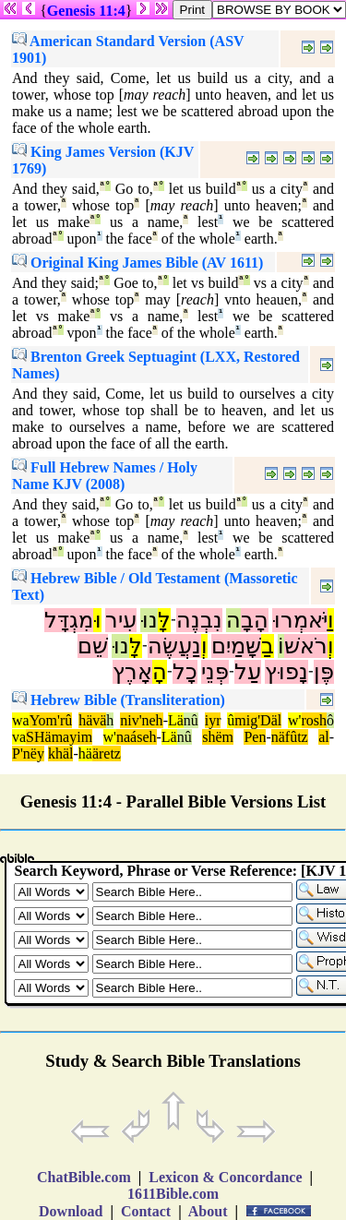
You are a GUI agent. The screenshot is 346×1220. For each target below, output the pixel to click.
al (323, 737)
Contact (145, 1211)
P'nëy (28, 753)
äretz (106, 753)
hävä (92, 720)
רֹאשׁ (306, 646)
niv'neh (141, 720)
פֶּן (324, 672)
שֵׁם (93, 646)
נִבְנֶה (199, 620)
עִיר (121, 620)
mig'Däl (257, 720)
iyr (213, 720)
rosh (315, 720)
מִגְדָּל (68, 620)
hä (85, 753)
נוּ (149, 620)
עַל (247, 672)
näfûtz (289, 737)
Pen (255, 737)
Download (70, 1211)
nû (191, 720)
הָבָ (254, 620)
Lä (176, 720)
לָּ (164, 620)
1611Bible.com (173, 1194)
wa (21, 720)
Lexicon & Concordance (225, 1177)
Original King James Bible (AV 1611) (137, 262)
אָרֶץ (132, 672)
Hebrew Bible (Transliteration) (118, 700)
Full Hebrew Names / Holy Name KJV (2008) (104, 476)
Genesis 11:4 (86, 10)
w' (294, 720)
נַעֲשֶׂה (174, 646)
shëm (217, 737)
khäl (61, 753)
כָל (185, 672)
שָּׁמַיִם (236, 646)
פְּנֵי (215, 672)
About (208, 1211)
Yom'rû (51, 720)
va (19, 737)
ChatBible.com (84, 1177)
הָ (159, 672)
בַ (267, 646)
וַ (331, 620)
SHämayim (59, 737)
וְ (331, 646)
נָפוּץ (286, 672)
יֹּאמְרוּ (300, 620)
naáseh (136, 737)
